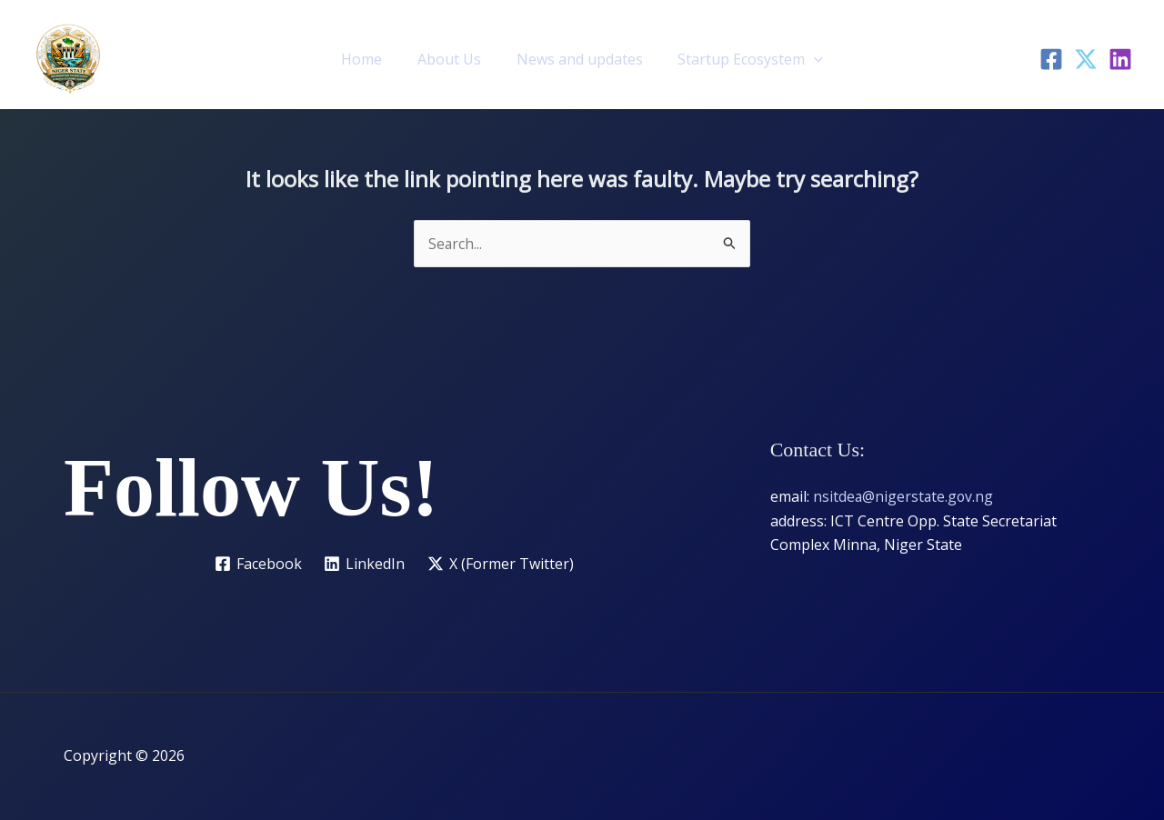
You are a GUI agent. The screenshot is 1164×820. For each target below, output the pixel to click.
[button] (805, 59)
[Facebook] (1051, 59)
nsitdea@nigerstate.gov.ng (904, 497)
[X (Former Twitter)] (501, 564)
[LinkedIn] (1120, 59)
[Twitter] (1086, 59)
